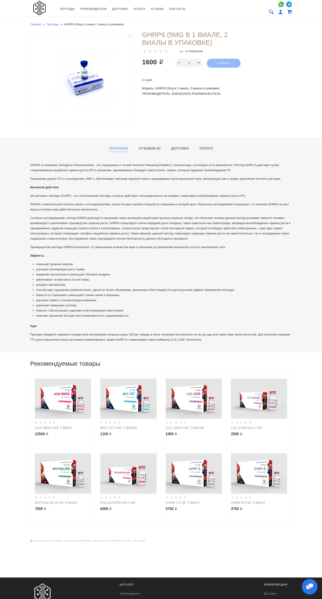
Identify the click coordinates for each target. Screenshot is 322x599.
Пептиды (67, 9)
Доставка (120, 9)
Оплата (139, 9)
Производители (93, 9)
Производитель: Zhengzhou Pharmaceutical (181, 93)
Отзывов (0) (150, 148)
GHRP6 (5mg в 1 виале (48, 540)
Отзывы (157, 9)
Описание (118, 148)
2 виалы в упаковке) (77, 540)
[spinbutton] (189, 63)
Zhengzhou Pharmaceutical (112, 540)
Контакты (177, 9)
